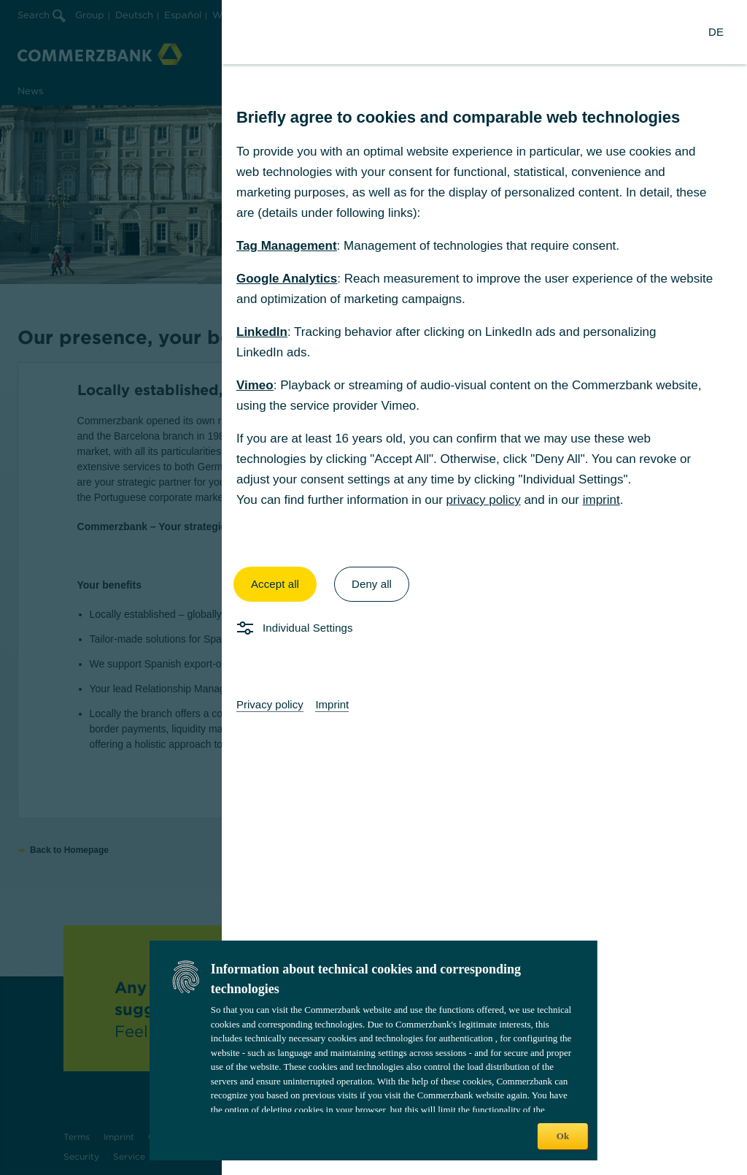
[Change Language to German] (716, 32)
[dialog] (373, 587)
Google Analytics (286, 279)
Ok (563, 1135)
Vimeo (255, 385)
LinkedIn (261, 332)
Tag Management (286, 246)
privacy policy (483, 500)
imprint (601, 500)
